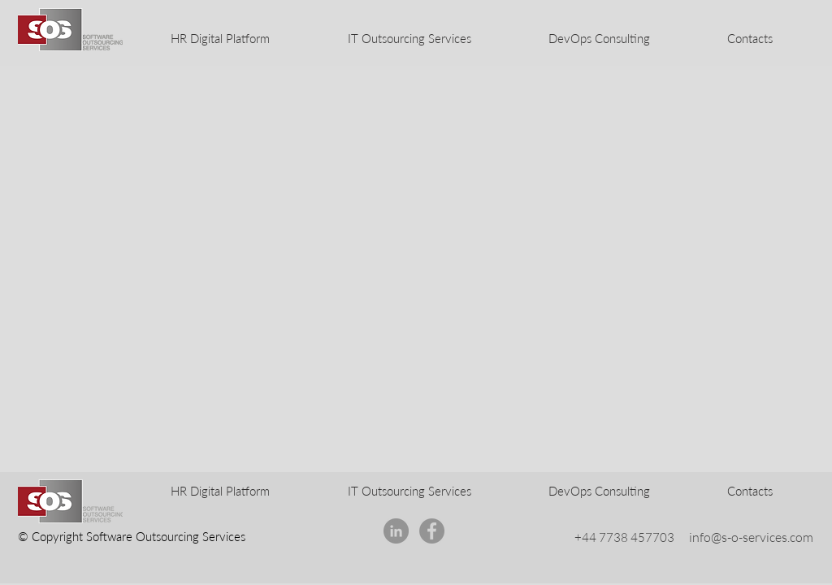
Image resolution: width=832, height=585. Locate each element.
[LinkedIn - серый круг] (396, 531)
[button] (749, 38)
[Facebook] (431, 531)
